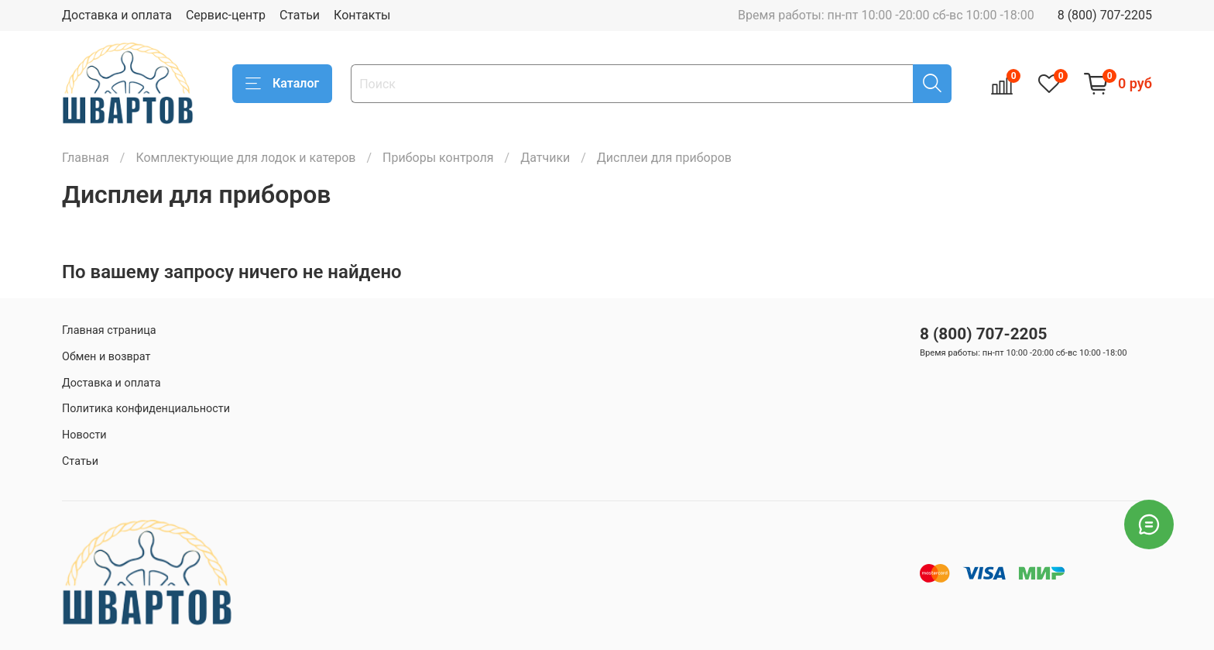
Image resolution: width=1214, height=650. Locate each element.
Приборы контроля (438, 157)
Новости (84, 435)
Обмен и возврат (106, 356)
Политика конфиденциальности (146, 408)
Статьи (299, 15)
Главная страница (109, 330)
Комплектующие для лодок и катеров (245, 157)
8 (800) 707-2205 (1105, 15)
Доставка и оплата (117, 15)
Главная (85, 157)
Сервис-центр (226, 15)
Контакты (362, 15)
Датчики (545, 157)
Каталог (282, 83)
